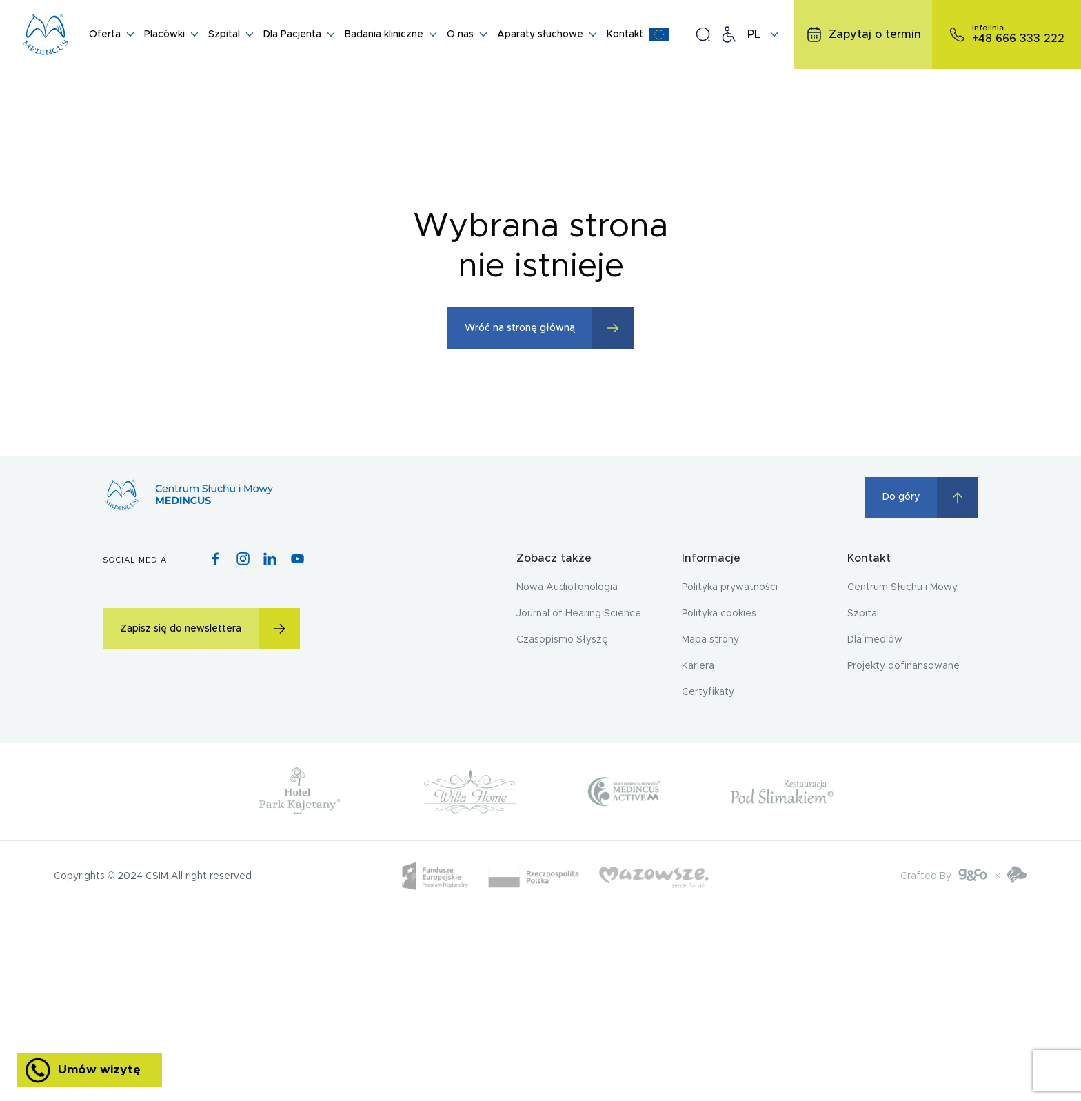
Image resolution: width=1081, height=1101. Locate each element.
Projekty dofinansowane (903, 666)
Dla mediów (874, 640)
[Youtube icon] (297, 559)
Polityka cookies (719, 613)
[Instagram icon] (243, 559)
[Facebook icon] (215, 559)
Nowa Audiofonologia (567, 587)
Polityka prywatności (730, 587)
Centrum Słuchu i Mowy (902, 587)
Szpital (863, 613)
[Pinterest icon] (269, 559)
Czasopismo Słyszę (562, 640)
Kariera (698, 666)
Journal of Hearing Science (578, 613)
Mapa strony (710, 640)
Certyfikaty (708, 692)
